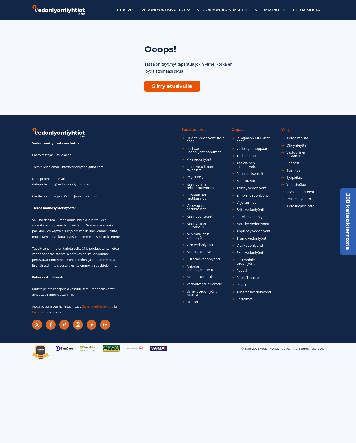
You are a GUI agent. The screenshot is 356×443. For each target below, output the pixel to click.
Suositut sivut (194, 129)
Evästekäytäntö (298, 199)
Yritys (286, 129)
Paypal (242, 270)
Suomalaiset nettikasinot (196, 196)
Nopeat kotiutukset (202, 277)
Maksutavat (246, 181)
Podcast (292, 163)
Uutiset (192, 302)
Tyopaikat (294, 177)
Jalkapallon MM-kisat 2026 (253, 139)
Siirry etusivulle (172, 86)
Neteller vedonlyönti (253, 224)
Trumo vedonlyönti (252, 238)
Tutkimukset (247, 156)
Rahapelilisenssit (250, 173)
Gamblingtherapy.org (97, 306)
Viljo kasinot (246, 202)
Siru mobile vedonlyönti (246, 261)
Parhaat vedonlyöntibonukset (204, 150)
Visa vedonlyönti (250, 245)
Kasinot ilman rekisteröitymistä (200, 186)
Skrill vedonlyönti (250, 252)
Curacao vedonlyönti (203, 259)
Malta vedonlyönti (201, 252)
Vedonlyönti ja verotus (205, 284)
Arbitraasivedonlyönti (254, 292)
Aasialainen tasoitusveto (246, 164)
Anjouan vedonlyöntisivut (200, 268)
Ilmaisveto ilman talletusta (200, 168)
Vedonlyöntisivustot (164, 10)
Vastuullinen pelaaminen (296, 154)
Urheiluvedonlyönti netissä (202, 293)
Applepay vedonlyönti (254, 231)
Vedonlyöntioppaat (252, 148)
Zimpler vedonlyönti (253, 195)
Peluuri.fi (38, 312)
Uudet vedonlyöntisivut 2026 (205, 139)
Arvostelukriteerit (300, 192)
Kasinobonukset (200, 216)
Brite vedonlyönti (250, 209)
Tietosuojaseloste (300, 206)
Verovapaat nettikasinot (196, 207)
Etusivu (125, 10)
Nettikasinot (268, 10)
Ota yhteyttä (296, 145)
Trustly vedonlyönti (252, 188)
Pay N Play (195, 177)
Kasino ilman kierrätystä (197, 225)
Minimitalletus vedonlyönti (198, 235)
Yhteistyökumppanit (302, 184)
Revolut (243, 285)
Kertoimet (245, 299)
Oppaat (238, 129)
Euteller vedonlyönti (253, 217)
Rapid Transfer (248, 277)
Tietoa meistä (306, 10)
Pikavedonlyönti (199, 159)
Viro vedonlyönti (200, 244)
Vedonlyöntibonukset (220, 10)
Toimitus (293, 170)
